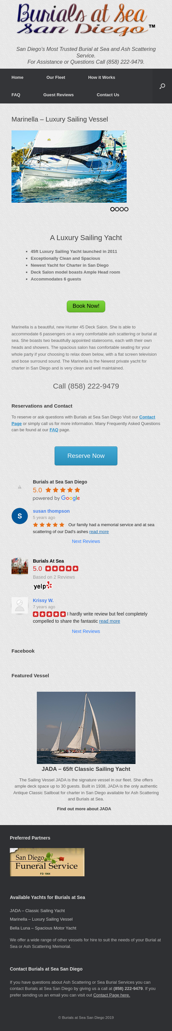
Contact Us (108, 94)
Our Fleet (55, 77)
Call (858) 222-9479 (86, 386)
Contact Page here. (111, 995)
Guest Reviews (58, 94)
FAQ (16, 94)
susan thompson (51, 511)
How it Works (101, 77)
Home (17, 77)
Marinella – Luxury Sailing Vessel (41, 919)
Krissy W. (43, 600)
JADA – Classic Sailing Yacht (37, 910)
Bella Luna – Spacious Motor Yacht (43, 928)
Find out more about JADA (86, 808)
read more (99, 531)
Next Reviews (86, 541)
